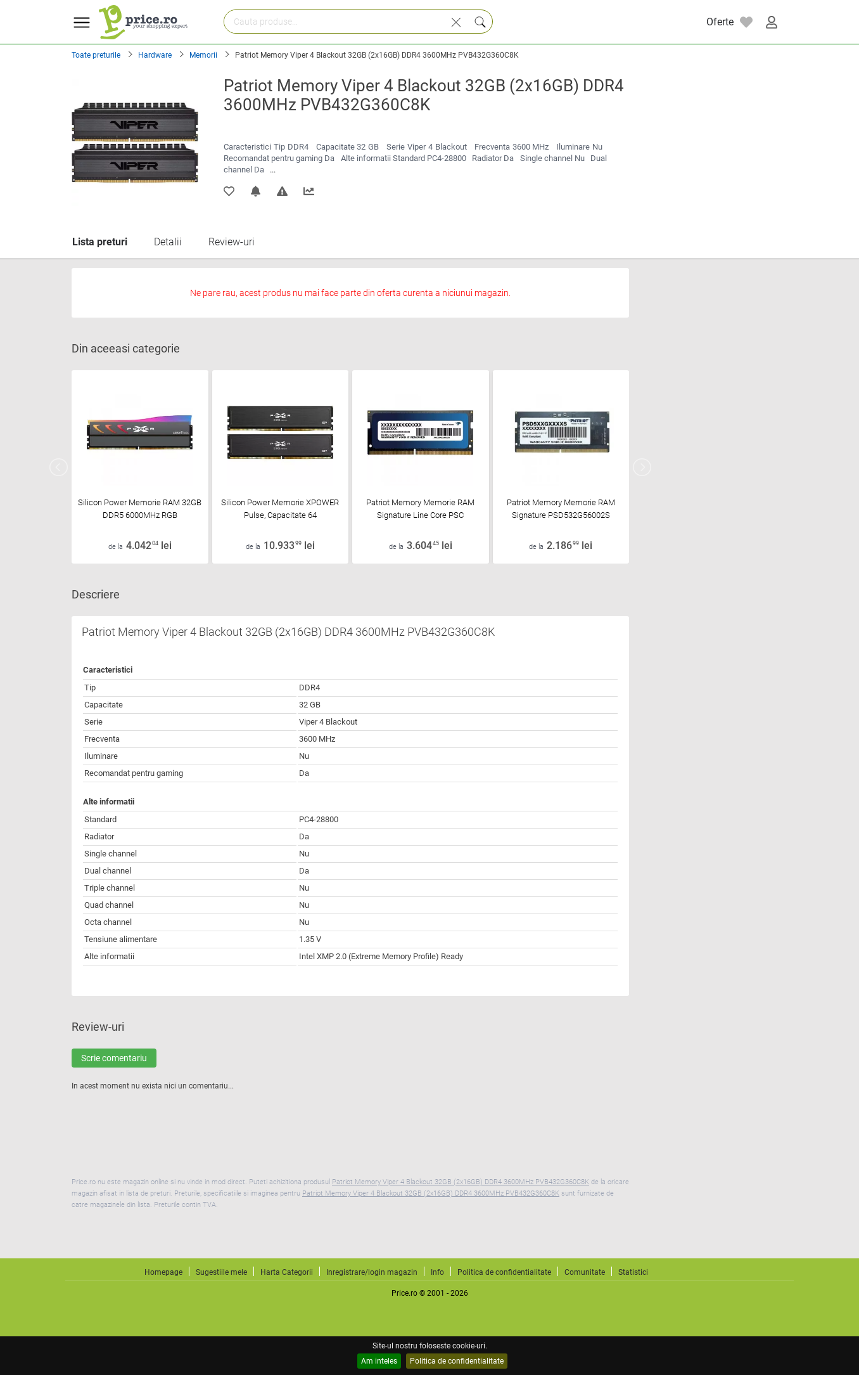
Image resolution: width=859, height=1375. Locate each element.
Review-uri (231, 242)
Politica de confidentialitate (457, 1361)
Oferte (720, 22)
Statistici (633, 1272)
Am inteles (379, 1361)
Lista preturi (99, 242)
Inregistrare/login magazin (371, 1272)
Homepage (163, 1272)
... (273, 169)
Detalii (168, 242)
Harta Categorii (286, 1272)
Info (437, 1272)
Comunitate (584, 1272)
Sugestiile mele (221, 1272)
